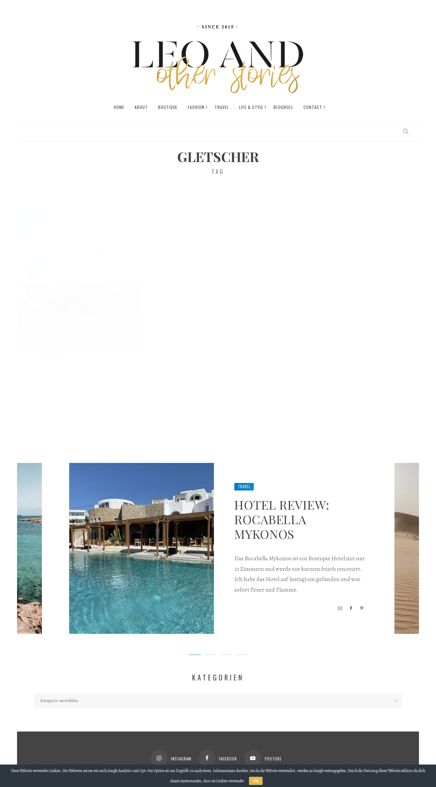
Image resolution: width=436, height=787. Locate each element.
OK (256, 781)
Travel (244, 486)
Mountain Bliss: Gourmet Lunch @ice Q (70, 362)
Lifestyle (50, 342)
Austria (27, 342)
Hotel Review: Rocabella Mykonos (281, 519)
